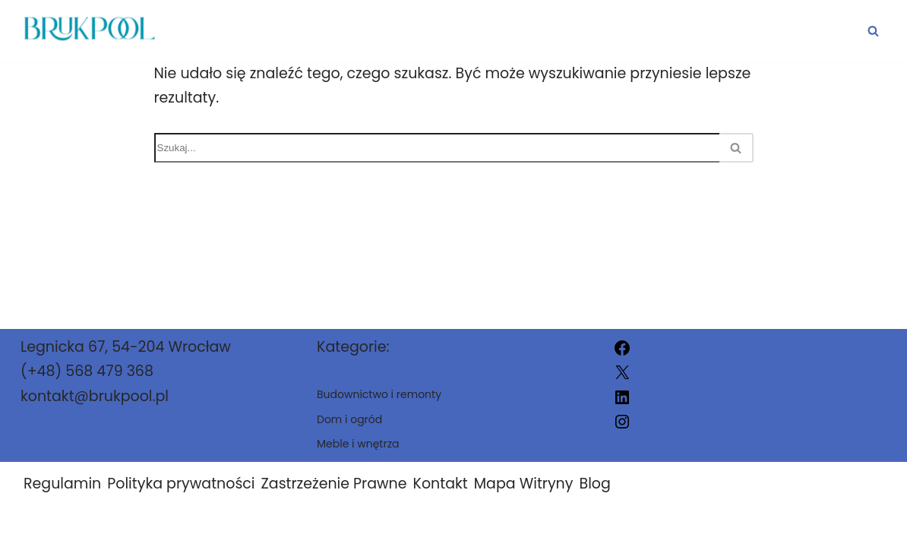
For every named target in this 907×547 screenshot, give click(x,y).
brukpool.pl (615, 526)
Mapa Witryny (524, 483)
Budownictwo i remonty (576, 31)
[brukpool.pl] (88, 31)
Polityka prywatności (180, 483)
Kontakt (440, 483)
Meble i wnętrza (789, 31)
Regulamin (62, 483)
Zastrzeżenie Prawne (334, 483)
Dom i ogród (376, 31)
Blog (594, 483)
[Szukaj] (873, 30)
